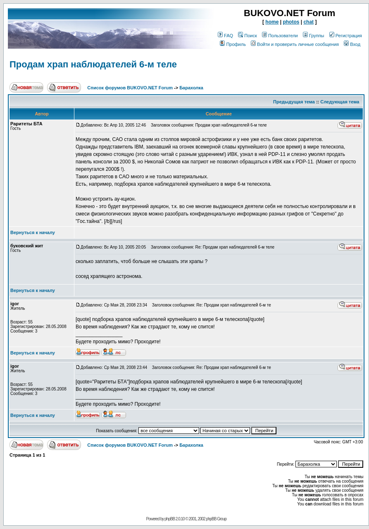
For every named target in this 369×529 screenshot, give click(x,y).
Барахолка (191, 87)
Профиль (233, 44)
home (272, 22)
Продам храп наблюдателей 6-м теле (93, 64)
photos (291, 22)
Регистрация (345, 35)
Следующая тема (339, 101)
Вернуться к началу (32, 232)
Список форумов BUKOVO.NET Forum (130, 87)
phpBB (169, 519)
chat (308, 22)
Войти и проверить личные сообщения (295, 44)
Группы (313, 35)
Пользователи (280, 35)
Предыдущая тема (294, 101)
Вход (352, 44)
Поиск (247, 35)
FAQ (225, 35)
